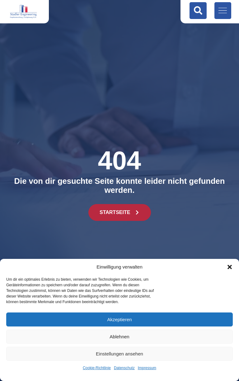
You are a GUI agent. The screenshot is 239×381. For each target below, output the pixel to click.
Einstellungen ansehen (119, 353)
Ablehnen (119, 336)
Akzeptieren (119, 319)
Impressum (147, 368)
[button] (230, 267)
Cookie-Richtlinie (97, 368)
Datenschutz (124, 368)
